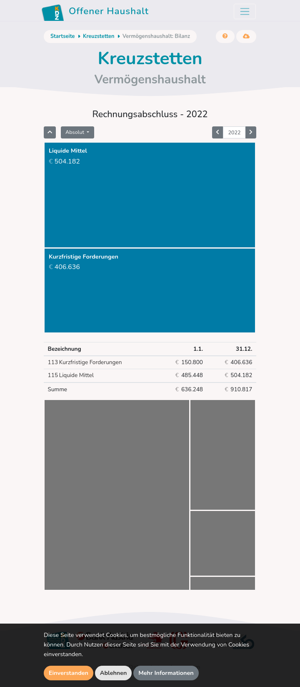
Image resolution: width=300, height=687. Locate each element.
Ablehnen (113, 673)
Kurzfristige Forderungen (85, 362)
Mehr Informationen (166, 673)
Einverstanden (68, 673)
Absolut (75, 132)
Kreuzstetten (99, 36)
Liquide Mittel (71, 375)
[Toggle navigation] (245, 11)
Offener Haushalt (95, 12)
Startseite (62, 36)
